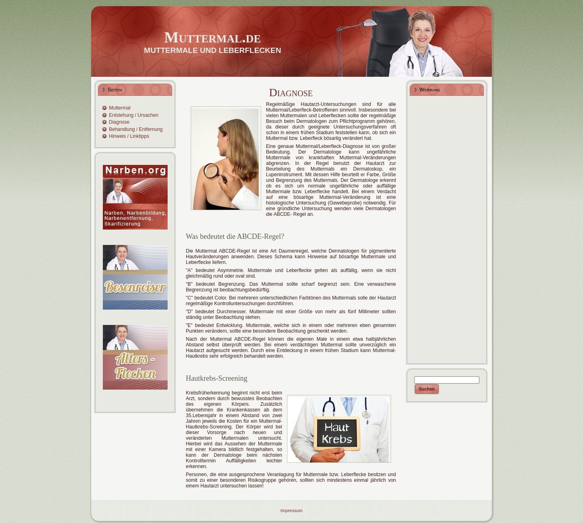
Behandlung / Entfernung (136, 129)
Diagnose (119, 122)
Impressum (291, 510)
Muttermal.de (212, 37)
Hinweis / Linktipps (129, 136)
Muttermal (119, 108)
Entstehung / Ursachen (133, 115)
